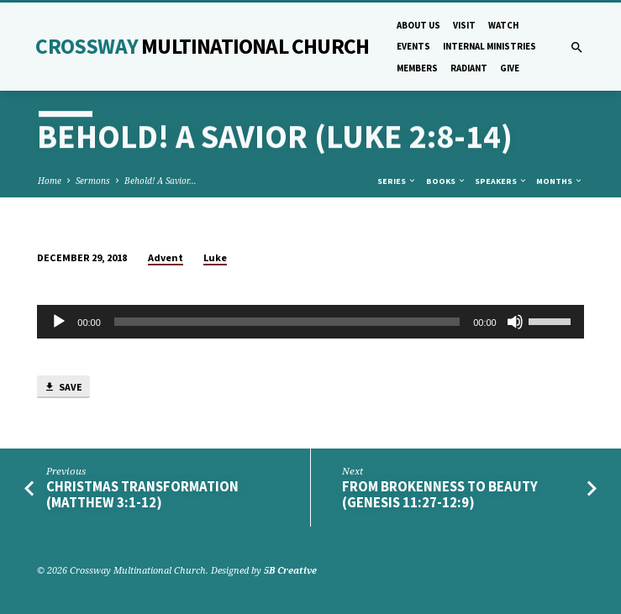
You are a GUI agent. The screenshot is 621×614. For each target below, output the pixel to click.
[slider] (287, 321)
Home (49, 180)
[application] (310, 321)
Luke (215, 257)
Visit (464, 25)
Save (63, 387)
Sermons (93, 180)
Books (446, 181)
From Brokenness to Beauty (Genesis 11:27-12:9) (440, 495)
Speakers (501, 181)
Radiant (468, 68)
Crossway (202, 46)
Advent (165, 257)
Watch (503, 25)
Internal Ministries (489, 46)
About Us (418, 25)
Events (413, 46)
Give (509, 68)
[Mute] (515, 321)
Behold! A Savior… (160, 180)
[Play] (58, 321)
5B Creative (290, 570)
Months (559, 181)
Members (417, 68)
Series (397, 181)
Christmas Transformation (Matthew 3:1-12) (142, 495)
